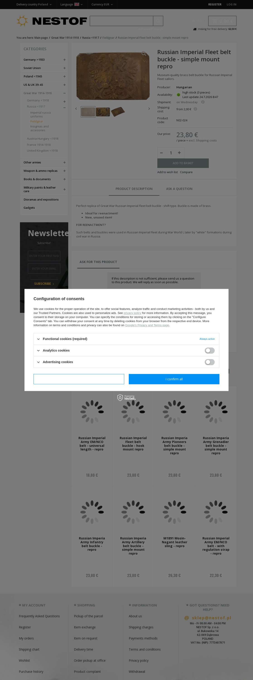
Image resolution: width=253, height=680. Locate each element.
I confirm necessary (79, 379)
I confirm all (174, 379)
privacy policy (132, 313)
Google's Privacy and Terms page (147, 325)
